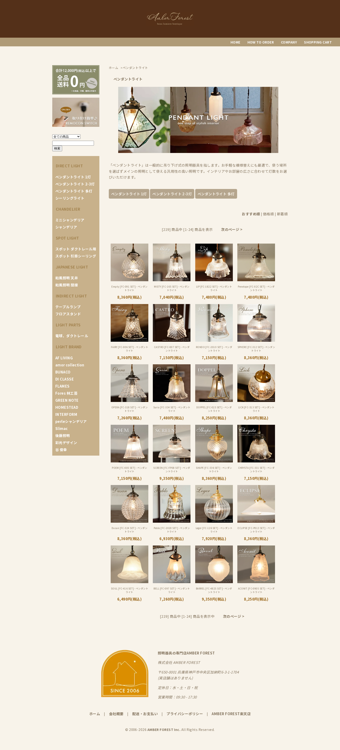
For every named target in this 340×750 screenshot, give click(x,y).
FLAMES (62, 386)
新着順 (282, 213)
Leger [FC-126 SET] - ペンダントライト (214, 529)
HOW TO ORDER (260, 42)
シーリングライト (70, 198)
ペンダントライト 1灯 (73, 176)
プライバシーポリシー (184, 713)
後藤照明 (62, 435)
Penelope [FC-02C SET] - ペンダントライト (256, 288)
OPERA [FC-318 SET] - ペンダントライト (129, 409)
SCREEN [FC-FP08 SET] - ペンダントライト (171, 469)
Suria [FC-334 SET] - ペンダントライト (171, 409)
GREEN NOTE (67, 400)
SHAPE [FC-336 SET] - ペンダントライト (214, 469)
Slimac (61, 428)
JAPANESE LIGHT (72, 267)
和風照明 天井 (66, 277)
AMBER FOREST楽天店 (231, 713)
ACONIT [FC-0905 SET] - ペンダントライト (256, 590)
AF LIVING (64, 357)
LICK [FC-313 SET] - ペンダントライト (256, 409)
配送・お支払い (145, 713)
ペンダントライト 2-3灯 (75, 183)
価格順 (268, 213)
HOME (235, 42)
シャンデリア (66, 227)
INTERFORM (66, 414)
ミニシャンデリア (70, 219)
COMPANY (289, 42)
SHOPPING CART (318, 42)
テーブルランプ (68, 306)
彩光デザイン (66, 442)
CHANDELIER (68, 209)
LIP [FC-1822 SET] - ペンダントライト (214, 288)
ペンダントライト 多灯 (74, 191)
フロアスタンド (68, 313)
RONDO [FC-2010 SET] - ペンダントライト (214, 348)
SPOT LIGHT (67, 238)
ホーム (94, 713)
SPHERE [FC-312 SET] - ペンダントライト (256, 348)
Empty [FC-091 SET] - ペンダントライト (129, 288)
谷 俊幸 (61, 449)
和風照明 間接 (66, 284)
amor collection (69, 364)
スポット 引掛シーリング (75, 255)
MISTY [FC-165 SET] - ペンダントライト (171, 288)
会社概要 (116, 713)
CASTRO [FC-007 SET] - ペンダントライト (172, 348)
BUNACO (63, 371)
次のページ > (231, 229)
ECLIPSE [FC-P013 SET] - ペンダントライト (256, 529)
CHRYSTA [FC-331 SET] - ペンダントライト (256, 469)
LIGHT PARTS (68, 325)
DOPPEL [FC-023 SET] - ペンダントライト (214, 409)
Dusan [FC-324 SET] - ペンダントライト (129, 529)
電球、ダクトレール (71, 335)
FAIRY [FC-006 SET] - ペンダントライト (129, 348)
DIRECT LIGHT (69, 165)
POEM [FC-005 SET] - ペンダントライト (129, 469)
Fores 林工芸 (66, 393)
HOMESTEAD (66, 407)
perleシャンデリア (71, 421)
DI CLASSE (64, 379)
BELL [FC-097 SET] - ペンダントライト (172, 590)
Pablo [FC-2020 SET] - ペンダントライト (172, 529)
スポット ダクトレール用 (75, 248)
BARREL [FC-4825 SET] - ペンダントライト (214, 590)
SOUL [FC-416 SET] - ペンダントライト (129, 590)
